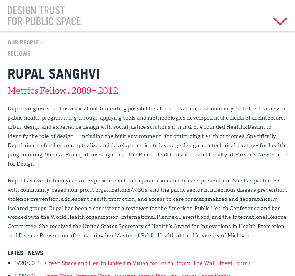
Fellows (19, 53)
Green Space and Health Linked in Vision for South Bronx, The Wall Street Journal (149, 262)
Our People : (25, 42)
